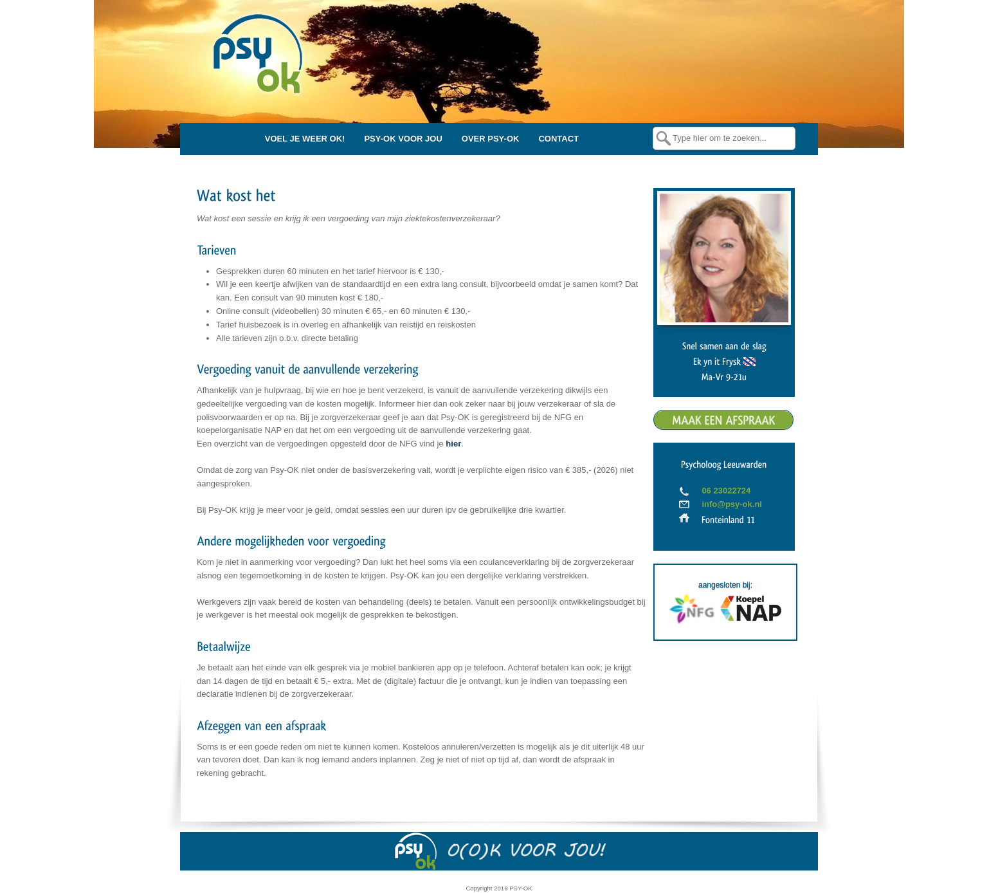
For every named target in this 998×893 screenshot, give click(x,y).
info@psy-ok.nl (732, 504)
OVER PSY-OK (491, 138)
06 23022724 (726, 490)
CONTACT (558, 138)
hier (453, 443)
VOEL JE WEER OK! (305, 138)
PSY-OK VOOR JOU (403, 138)
